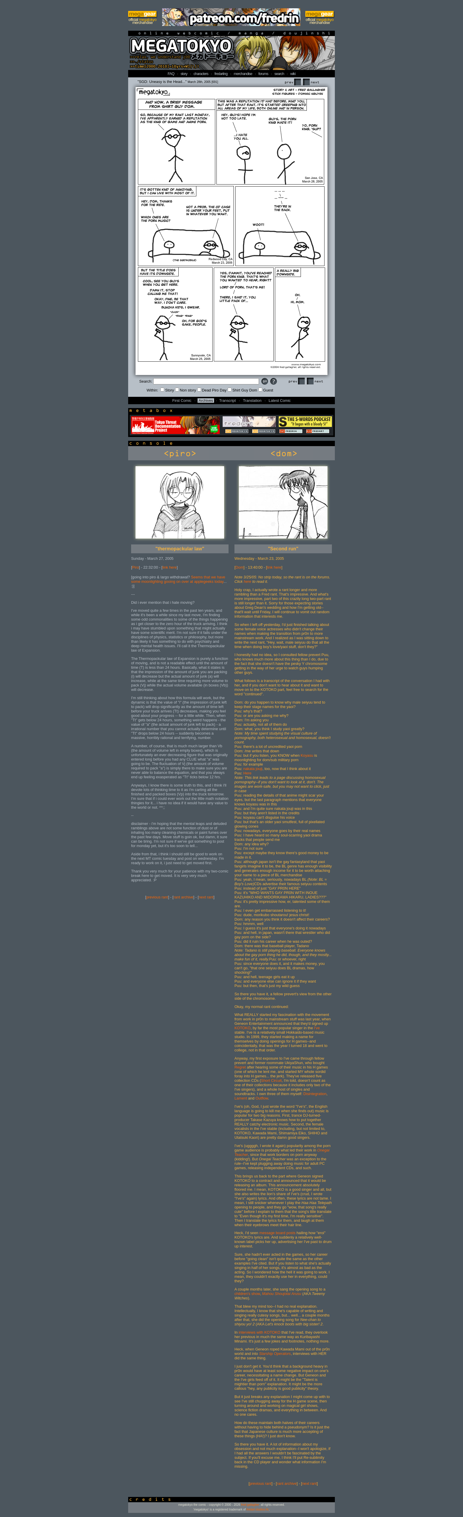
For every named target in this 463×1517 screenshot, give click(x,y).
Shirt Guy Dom (242, 390)
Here (247, 773)
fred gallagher (250, 1504)
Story (167, 390)
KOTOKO (242, 1028)
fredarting (220, 73)
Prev (292, 82)
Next (311, 82)
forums (263, 73)
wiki (292, 73)
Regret (240, 1067)
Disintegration (314, 1094)
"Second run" (283, 548)
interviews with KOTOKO (259, 1332)
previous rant (157, 897)
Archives (205, 400)
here (247, 581)
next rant (206, 897)
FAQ (171, 73)
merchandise (243, 73)
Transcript (227, 400)
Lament (240, 1098)
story (184, 73)
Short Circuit (271, 1080)
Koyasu (307, 755)
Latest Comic (280, 400)
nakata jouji (253, 768)
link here (169, 567)
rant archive (183, 897)
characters (200, 73)
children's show (247, 1293)
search (279, 73)
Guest (265, 390)
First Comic (182, 400)
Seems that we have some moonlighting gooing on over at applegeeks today (178, 579)
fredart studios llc (258, 1509)
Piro (135, 567)
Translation (252, 400)
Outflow (261, 1098)
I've (317, 1028)
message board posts (277, 1233)
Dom (240, 567)
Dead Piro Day (211, 390)
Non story (185, 390)
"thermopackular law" (179, 548)
